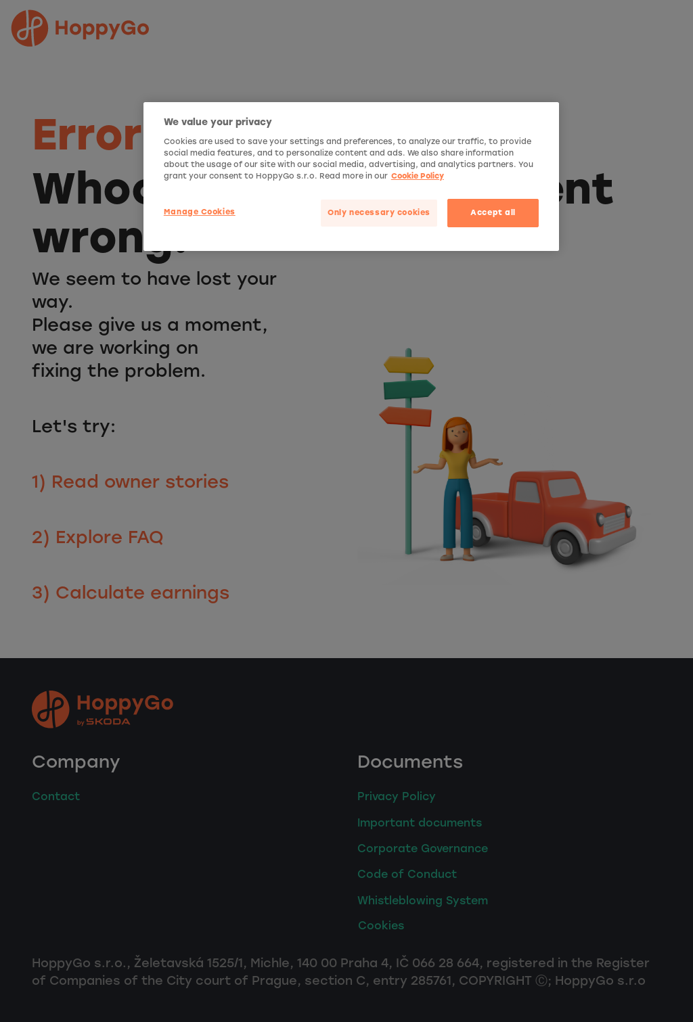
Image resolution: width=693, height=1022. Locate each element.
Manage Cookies (200, 211)
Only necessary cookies (379, 212)
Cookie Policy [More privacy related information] (417, 176)
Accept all (493, 212)
